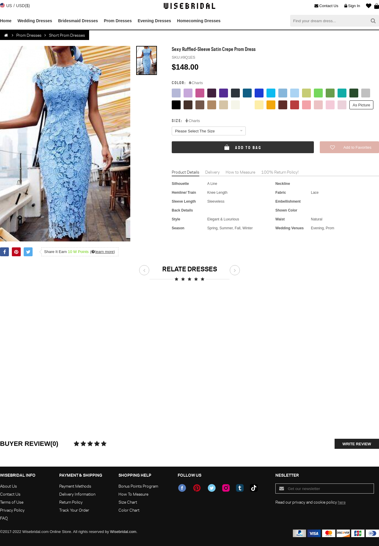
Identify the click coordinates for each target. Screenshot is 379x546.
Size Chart (127, 502)
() (102, 251)
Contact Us (326, 6)
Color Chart (128, 510)
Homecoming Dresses (199, 20)
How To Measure (133, 494)
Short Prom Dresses (67, 35)
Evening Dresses (154, 20)
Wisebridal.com (123, 531)
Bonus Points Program (138, 486)
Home (6, 20)
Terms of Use (11, 502)
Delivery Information (77, 494)
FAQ (4, 518)
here (342, 502)
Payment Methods (75, 486)
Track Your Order (74, 510)
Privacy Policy (12, 510)
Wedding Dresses (34, 20)
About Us (8, 486)
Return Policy (71, 502)
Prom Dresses (118, 20)
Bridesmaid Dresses (78, 20)
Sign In (352, 6)
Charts (196, 83)
